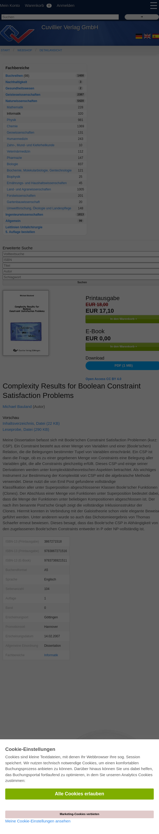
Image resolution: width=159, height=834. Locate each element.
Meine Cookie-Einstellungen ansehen (38, 821)
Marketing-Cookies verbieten (79, 814)
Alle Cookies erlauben (79, 793)
